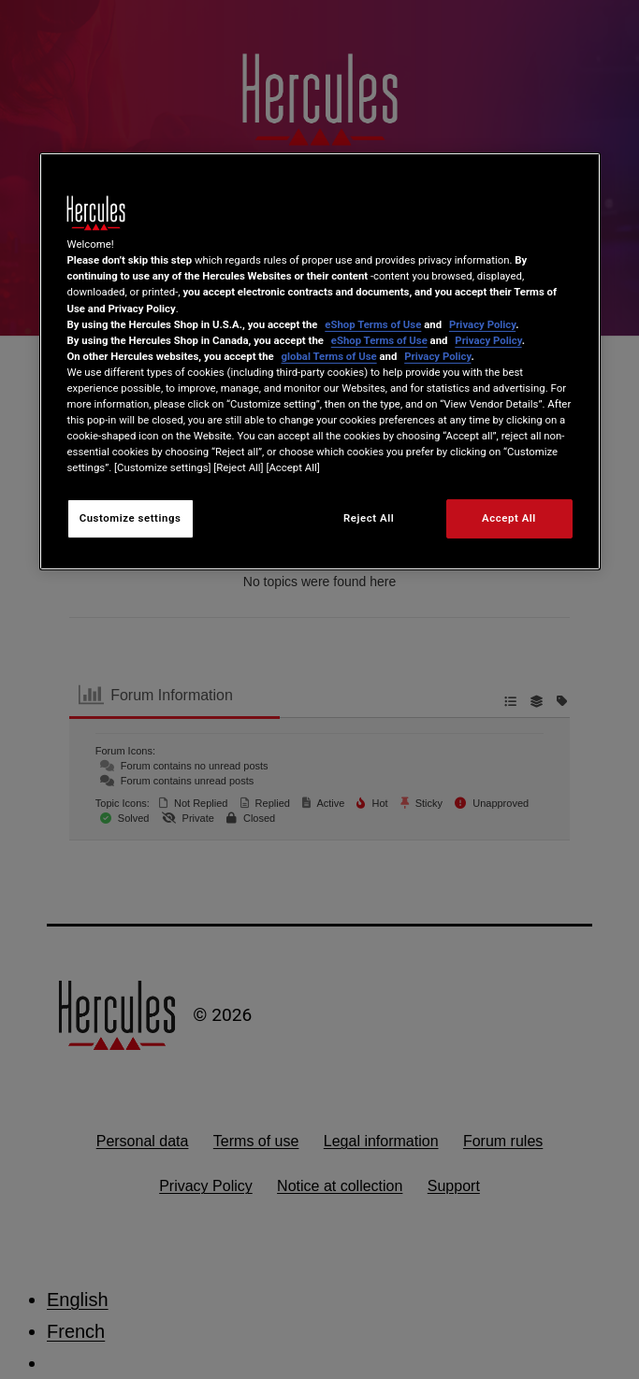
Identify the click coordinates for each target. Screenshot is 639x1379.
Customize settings (131, 517)
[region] (320, 361)
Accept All (509, 517)
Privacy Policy (482, 323)
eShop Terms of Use (373, 323)
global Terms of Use (329, 356)
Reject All (368, 517)
